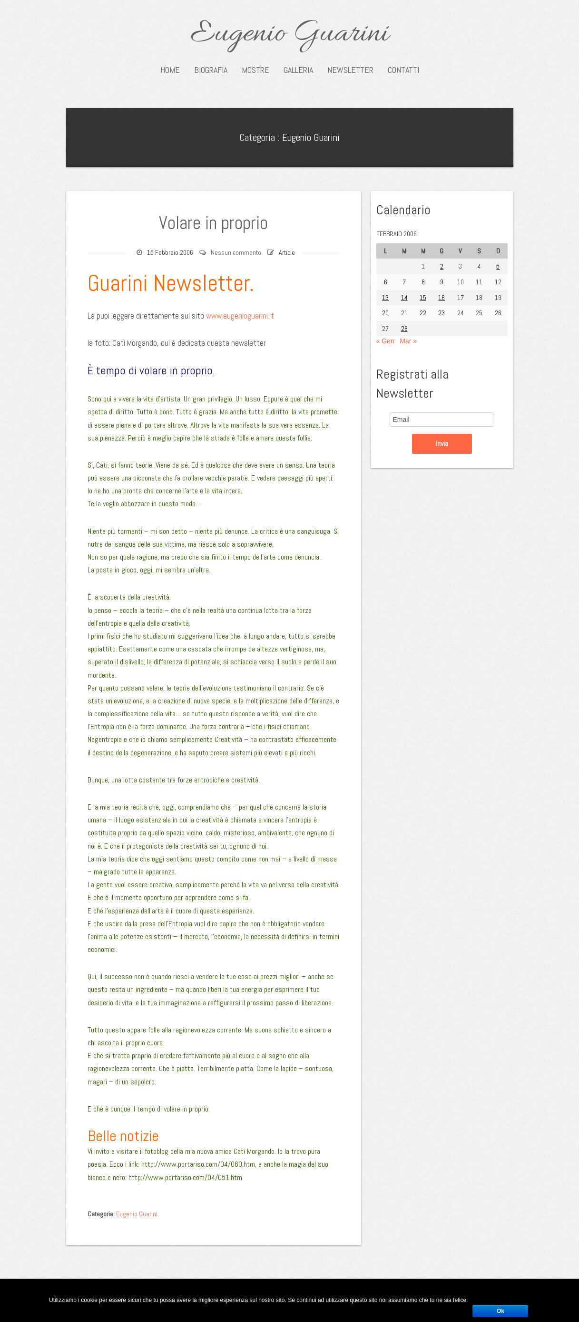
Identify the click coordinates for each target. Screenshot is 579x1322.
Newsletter (350, 70)
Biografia (210, 70)
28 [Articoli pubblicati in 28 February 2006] (404, 328)
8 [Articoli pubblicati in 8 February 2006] (423, 282)
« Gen (385, 341)
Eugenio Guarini (289, 34)
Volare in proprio (213, 222)
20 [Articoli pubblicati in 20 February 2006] (385, 313)
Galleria (298, 70)
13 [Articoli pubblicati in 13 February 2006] (385, 297)
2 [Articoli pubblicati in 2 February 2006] (441, 266)
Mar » (408, 341)
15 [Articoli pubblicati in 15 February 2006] (423, 297)
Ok (500, 1311)
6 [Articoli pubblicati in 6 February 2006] (385, 282)
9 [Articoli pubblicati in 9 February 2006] (441, 282)
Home (170, 70)
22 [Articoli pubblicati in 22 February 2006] (423, 313)
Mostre (255, 70)
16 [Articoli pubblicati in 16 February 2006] (441, 297)
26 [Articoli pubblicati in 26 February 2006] (498, 313)
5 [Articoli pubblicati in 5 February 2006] (498, 266)
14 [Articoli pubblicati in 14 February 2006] (404, 297)
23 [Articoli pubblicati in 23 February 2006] (441, 313)
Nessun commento (236, 252)
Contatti (403, 70)
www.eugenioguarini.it (240, 315)
